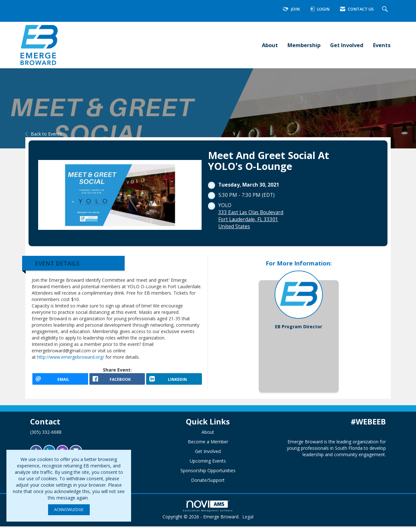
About (270, 45)
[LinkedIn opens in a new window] (174, 381)
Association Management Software (208, 507)
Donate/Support (208, 482)
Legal (248, 518)
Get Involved (346, 45)
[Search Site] (385, 9)
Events (382, 45)
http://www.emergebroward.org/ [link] (70, 357)
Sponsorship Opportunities (208, 472)
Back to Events (43, 134)
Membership (303, 45)
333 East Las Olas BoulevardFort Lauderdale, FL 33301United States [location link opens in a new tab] (250, 219)
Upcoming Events (208, 462)
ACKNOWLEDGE (69, 509)
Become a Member (208, 443)
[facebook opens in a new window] (117, 381)
